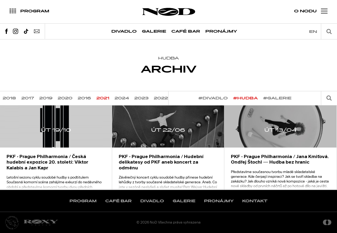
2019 (45, 98)
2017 (27, 98)
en (313, 31)
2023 (141, 98)
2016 (84, 98)
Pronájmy (221, 31)
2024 (122, 98)
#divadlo (213, 98)
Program (83, 201)
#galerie (277, 98)
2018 (9, 98)
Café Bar (185, 31)
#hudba (245, 98)
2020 (65, 98)
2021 (102, 98)
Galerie (154, 31)
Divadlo (124, 31)
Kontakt (254, 201)
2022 (161, 98)
